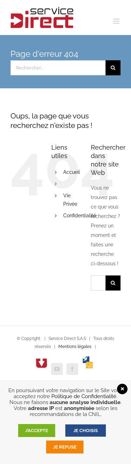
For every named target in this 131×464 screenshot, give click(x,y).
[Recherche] (113, 67)
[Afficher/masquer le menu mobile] (117, 21)
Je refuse (65, 447)
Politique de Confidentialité (83, 396)
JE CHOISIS (85, 430)
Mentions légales (75, 346)
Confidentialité (79, 215)
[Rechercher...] (57, 67)
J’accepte (36, 430)
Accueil (71, 172)
